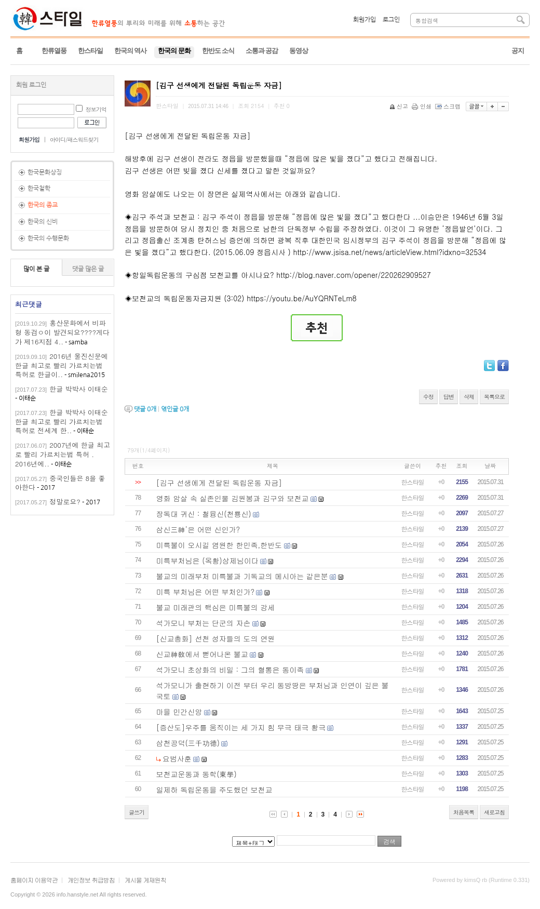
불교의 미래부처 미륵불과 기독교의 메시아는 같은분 (242, 576)
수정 (428, 396)
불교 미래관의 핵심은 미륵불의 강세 (215, 607)
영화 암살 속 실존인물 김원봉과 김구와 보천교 (232, 498)
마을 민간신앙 (179, 711)
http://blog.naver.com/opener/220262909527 (353, 275)
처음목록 (463, 812)
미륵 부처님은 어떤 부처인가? (205, 591)
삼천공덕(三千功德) (188, 743)
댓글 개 (145, 409)
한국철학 (39, 188)
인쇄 (422, 106)
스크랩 (449, 106)
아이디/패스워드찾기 (74, 139)
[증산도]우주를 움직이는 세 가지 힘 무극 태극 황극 (241, 727)
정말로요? (64, 501)
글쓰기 (136, 812)
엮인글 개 (175, 409)
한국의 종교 (43, 205)
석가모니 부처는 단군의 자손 (203, 623)
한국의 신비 (43, 222)
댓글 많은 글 (88, 269)
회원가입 (364, 20)
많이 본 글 (36, 269)
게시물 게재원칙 (145, 879)
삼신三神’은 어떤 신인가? (198, 529)
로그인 (391, 20)
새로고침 (494, 812)
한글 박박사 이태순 (78, 389)
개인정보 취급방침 (91, 879)
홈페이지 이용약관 (34, 879)
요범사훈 (177, 758)
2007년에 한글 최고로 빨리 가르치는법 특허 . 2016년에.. (62, 454)
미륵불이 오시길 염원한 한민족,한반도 (219, 545)
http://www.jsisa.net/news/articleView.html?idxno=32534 (389, 252)
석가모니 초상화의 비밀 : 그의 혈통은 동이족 (230, 669)
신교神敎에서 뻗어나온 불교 (202, 654)
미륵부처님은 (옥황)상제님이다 (207, 560)
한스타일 (412, 481)
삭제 (469, 396)
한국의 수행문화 (48, 238)
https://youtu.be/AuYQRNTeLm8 (301, 298)
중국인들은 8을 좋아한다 (60, 482)
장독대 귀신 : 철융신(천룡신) (203, 514)
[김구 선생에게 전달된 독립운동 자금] (219, 482)
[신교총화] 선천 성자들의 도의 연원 (215, 638)
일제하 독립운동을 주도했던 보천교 (214, 789)
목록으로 (494, 396)
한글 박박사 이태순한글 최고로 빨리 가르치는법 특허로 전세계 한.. (61, 421)
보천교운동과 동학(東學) (196, 774)
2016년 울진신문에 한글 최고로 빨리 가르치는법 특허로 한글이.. (61, 365)
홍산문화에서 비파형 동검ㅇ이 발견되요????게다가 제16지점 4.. (62, 332)
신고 (399, 106)
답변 (448, 396)
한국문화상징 (45, 172)
